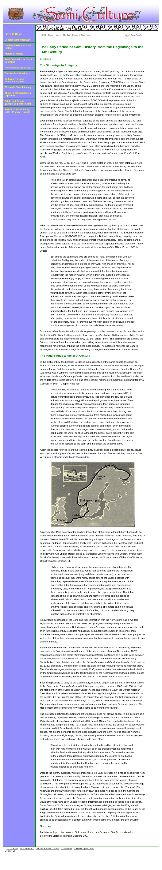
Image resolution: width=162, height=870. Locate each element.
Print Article (136, 35)
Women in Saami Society (18, 87)
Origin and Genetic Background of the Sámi (18, 102)
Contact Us (10, 851)
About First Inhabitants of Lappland (18, 94)
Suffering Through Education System (14, 80)
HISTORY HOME (13, 34)
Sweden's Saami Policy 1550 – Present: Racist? (17, 110)
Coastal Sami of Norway (18, 39)
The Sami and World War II (19, 67)
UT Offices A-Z (27, 848)
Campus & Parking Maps (47, 848)
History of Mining (14, 53)
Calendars (79, 848)
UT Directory (12, 848)
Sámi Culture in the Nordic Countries (19, 60)
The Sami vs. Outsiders (17, 73)
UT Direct (89, 848)
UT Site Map (66, 848)
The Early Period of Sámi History (18, 46)
